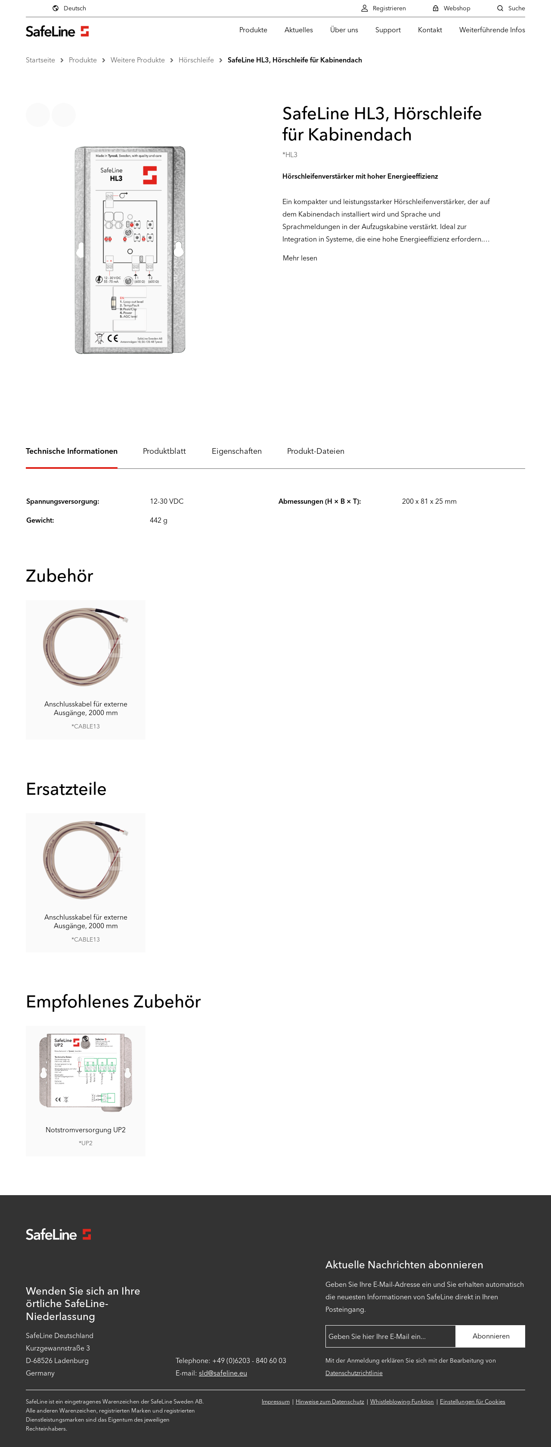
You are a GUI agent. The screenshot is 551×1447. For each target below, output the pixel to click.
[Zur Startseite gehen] (57, 30)
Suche (510, 8)
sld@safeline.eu (223, 1373)
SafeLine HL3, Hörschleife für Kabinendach (295, 60)
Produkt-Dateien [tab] (315, 451)
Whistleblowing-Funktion (402, 1401)
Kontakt (430, 30)
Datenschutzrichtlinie (354, 1373)
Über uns (344, 30)
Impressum (276, 1401)
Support (388, 30)
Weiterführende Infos (492, 30)
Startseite (40, 60)
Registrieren (383, 8)
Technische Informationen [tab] (72, 451)
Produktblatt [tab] (164, 451)
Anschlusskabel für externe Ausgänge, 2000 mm (85, 708)
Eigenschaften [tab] (237, 451)
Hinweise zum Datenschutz (330, 1401)
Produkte (253, 30)
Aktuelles (299, 30)
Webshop (451, 8)
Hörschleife (196, 60)
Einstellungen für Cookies (472, 1401)
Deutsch (69, 8)
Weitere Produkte (138, 60)
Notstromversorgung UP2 (86, 1130)
